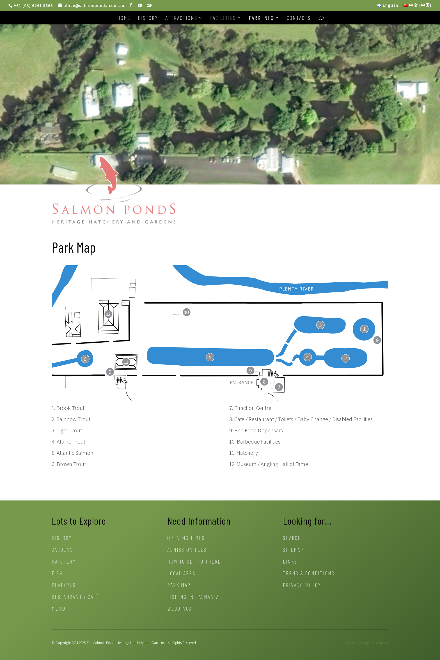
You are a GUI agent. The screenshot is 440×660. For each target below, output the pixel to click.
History (148, 18)
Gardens (62, 550)
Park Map (179, 585)
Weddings (179, 609)
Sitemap (293, 550)
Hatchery (64, 562)
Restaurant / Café (75, 597)
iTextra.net (379, 642)
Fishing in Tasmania (193, 597)
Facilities (223, 18)
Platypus (64, 585)
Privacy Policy (302, 585)
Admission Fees (187, 550)
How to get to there (194, 562)
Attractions (181, 18)
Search (292, 538)
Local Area (181, 573)
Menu (58, 609)
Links (290, 562)
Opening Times (186, 538)
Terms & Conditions (308, 573)
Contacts (299, 18)
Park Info (261, 18)
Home (123, 18)
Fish (57, 573)
